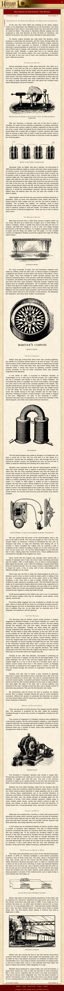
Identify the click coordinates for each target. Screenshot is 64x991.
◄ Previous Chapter (12, 16)
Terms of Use (31, 986)
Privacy (39, 986)
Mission (18, 986)
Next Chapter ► (53, 16)
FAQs (24, 986)
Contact (45, 986)
